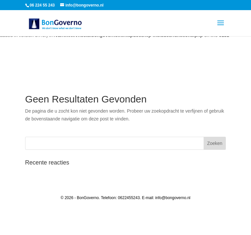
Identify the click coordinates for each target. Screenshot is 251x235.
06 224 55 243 (42, 5)
